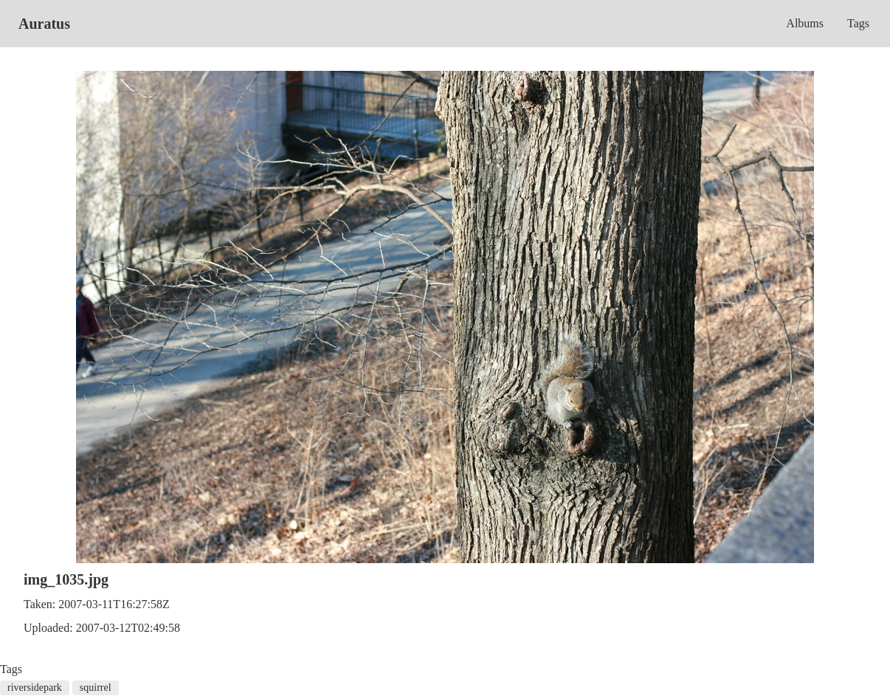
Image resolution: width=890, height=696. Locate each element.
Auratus (44, 23)
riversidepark (34, 687)
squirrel (95, 687)
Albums (805, 23)
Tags (858, 23)
